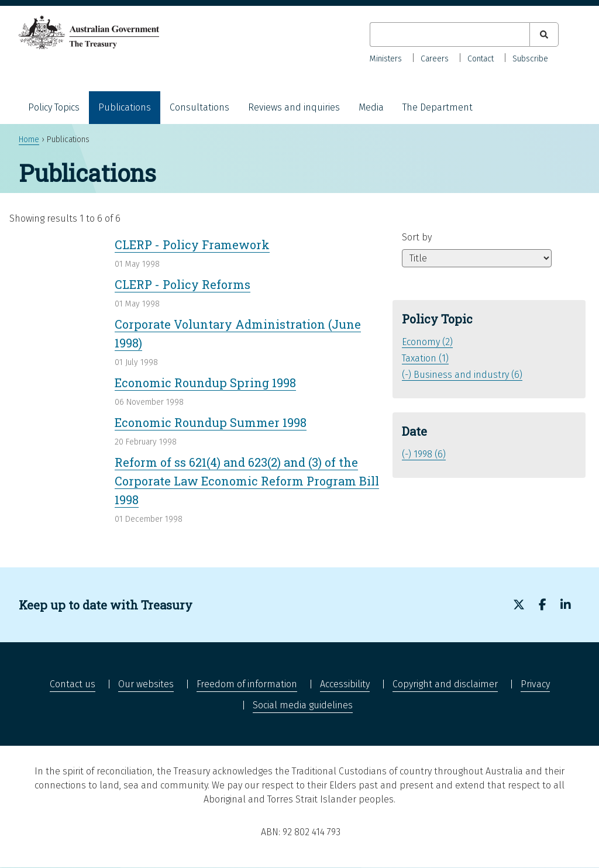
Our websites (146, 684)
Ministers (386, 59)
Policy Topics (54, 107)
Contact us (72, 684)
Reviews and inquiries (294, 107)
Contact (480, 59)
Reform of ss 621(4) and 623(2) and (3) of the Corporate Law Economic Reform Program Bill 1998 (247, 480)
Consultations (199, 107)
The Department (437, 107)
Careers (435, 59)
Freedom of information (247, 684)
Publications (124, 107)
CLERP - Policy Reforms (182, 284)
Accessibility (345, 684)
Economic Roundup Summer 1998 (211, 422)
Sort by (417, 237)
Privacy (535, 684)
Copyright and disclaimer (445, 684)
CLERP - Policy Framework (192, 244)
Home (29, 139)
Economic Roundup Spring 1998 (205, 382)
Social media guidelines (303, 705)
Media (371, 107)
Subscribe (530, 59)
